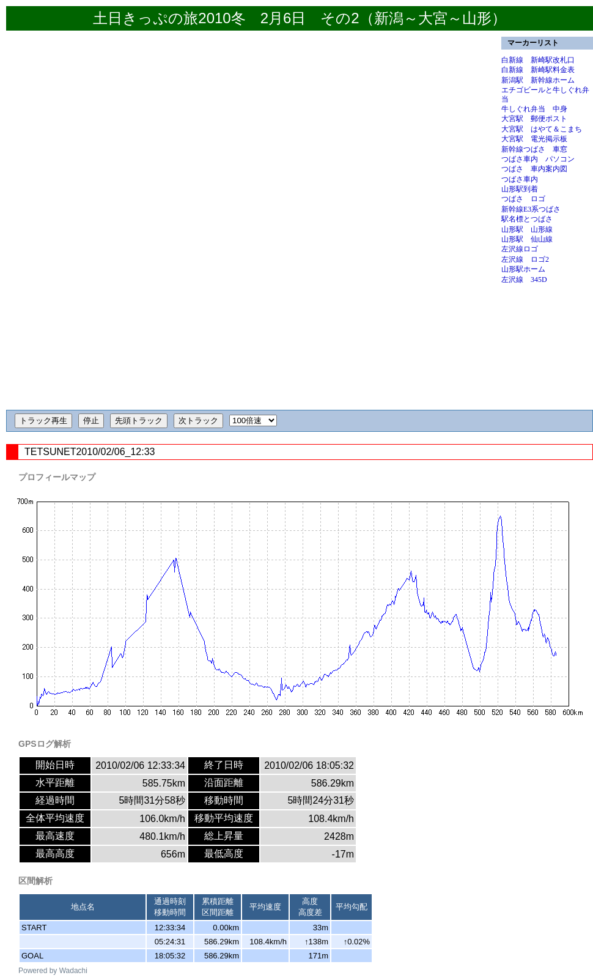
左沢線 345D (524, 279)
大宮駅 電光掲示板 (534, 139)
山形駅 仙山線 (527, 239)
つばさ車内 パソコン (538, 159)
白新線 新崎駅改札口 (538, 60)
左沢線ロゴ (519, 249)
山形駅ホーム (523, 269)
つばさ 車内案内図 (534, 169)
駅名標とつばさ (527, 219)
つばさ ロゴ (523, 198)
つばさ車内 (519, 179)
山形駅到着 (519, 189)
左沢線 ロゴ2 (525, 259)
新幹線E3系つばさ (531, 209)
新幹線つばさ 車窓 (534, 149)
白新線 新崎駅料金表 (538, 69)
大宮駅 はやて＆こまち (541, 129)
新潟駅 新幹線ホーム (538, 80)
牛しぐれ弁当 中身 (534, 109)
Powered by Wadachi (52, 970)
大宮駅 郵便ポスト (534, 118)
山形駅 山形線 (527, 229)
